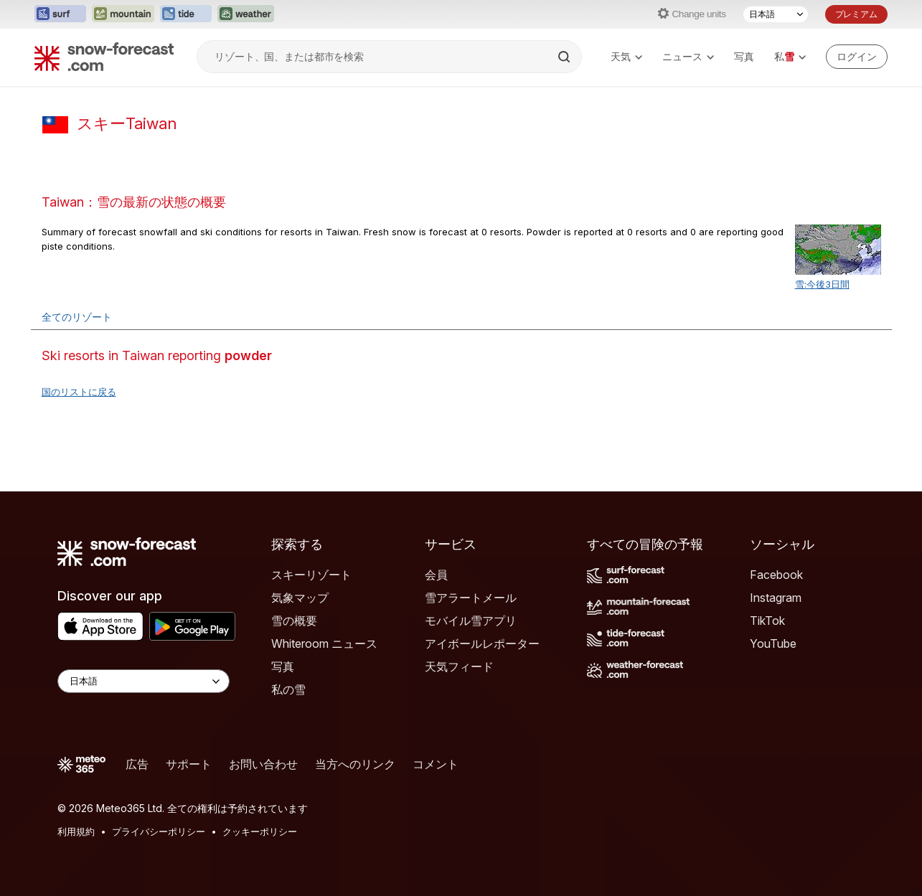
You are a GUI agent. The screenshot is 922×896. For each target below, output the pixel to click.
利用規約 (76, 831)
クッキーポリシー (259, 831)
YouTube (773, 643)
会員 (436, 574)
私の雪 (288, 689)
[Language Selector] (143, 681)
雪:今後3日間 (822, 284)
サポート (189, 764)
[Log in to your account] (857, 56)
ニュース (688, 56)
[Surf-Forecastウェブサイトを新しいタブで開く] (60, 14)
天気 (626, 56)
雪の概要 (294, 620)
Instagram (775, 597)
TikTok (767, 620)
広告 (137, 764)
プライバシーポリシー (158, 831)
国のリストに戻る (79, 391)
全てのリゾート (77, 317)
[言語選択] (775, 14)
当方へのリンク (355, 764)
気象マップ (300, 597)
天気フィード (459, 666)
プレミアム (856, 14)
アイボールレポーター (482, 643)
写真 (744, 56)
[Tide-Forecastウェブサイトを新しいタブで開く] (186, 14)
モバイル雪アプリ (471, 620)
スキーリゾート (311, 574)
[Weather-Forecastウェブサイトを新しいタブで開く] (245, 14)
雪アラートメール (471, 597)
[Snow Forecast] (104, 56)
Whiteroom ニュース (324, 643)
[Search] (565, 56)
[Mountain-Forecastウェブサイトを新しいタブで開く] (123, 14)
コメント (435, 764)
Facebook (776, 574)
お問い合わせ (263, 764)
